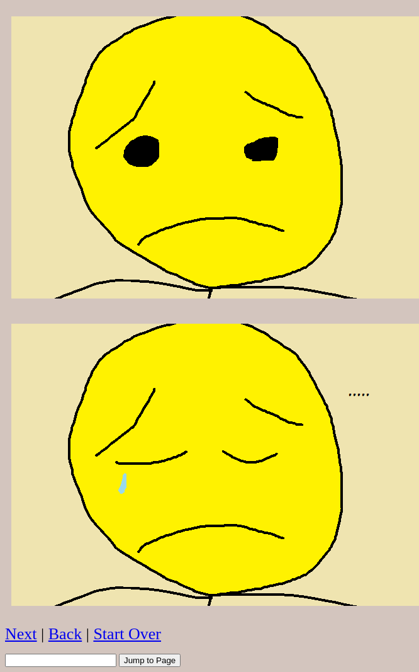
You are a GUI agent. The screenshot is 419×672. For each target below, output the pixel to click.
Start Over (127, 634)
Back (65, 634)
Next (21, 634)
